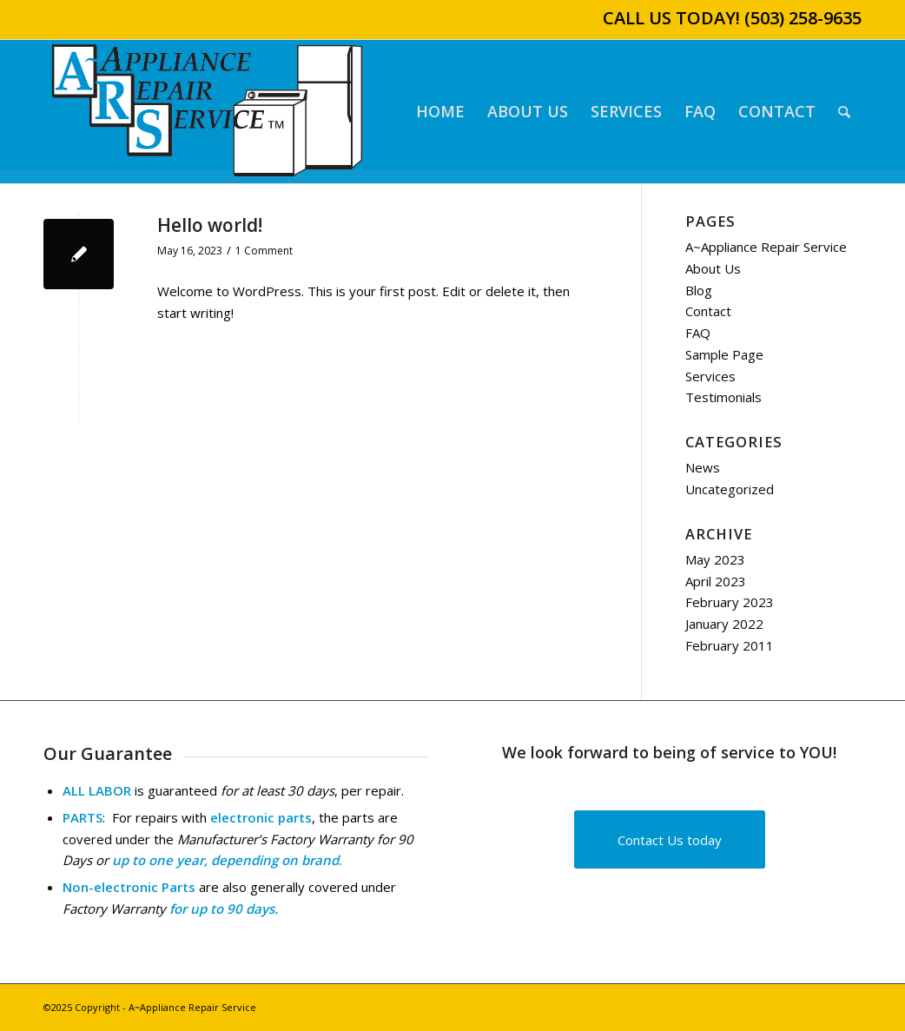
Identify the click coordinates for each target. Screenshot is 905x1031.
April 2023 (715, 581)
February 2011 (729, 645)
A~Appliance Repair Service (766, 246)
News (702, 467)
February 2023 (729, 602)
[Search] (844, 111)
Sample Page (724, 354)
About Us (713, 268)
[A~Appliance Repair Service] (206, 111)
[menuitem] (440, 111)
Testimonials (723, 397)
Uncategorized (729, 489)
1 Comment (264, 250)
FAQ (697, 332)
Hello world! (209, 225)
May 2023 (715, 559)
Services (710, 376)
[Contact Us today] (669, 839)
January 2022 (724, 623)
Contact (708, 311)
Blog (698, 290)
